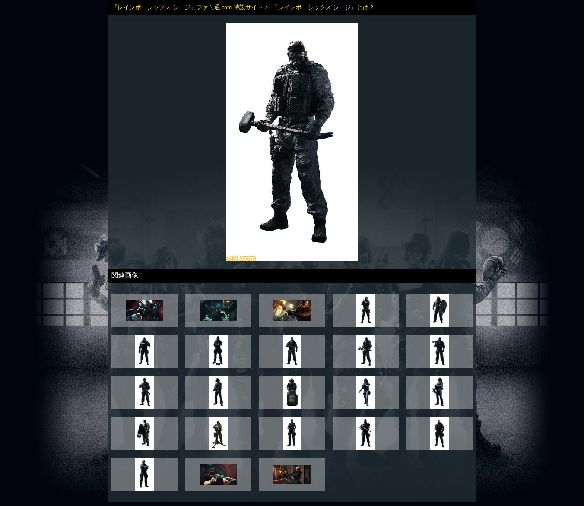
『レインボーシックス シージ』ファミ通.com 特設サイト (187, 7)
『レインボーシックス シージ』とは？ (323, 7)
